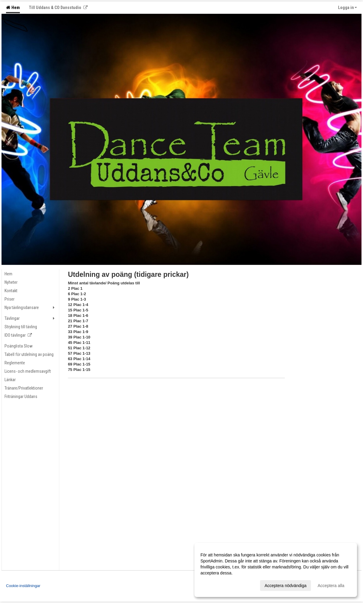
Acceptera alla (331, 585)
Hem (13, 7)
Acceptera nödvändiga (285, 585)
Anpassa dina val (216, 584)
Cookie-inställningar (23, 585)
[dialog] (275, 570)
